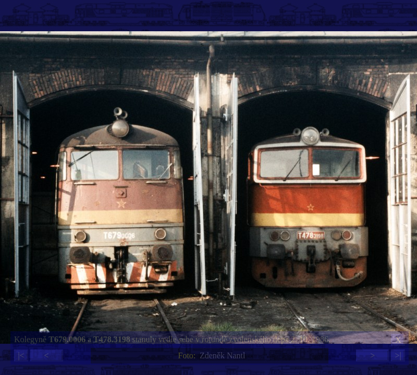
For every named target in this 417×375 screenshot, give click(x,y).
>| (398, 355)
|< (21, 355)
